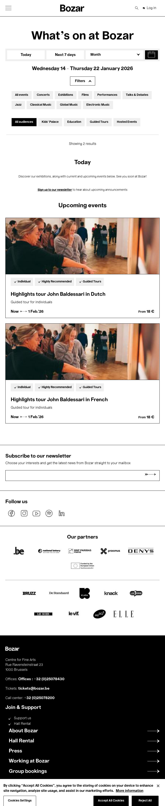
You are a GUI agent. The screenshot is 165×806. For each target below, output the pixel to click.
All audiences (24, 122)
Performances (107, 95)
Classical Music (40, 105)
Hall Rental (22, 723)
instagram (24, 513)
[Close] (158, 790)
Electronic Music (98, 105)
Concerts (43, 95)
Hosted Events (127, 122)
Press (15, 751)
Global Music (69, 105)
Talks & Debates (137, 95)
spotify (49, 513)
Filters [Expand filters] (80, 81)
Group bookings (28, 771)
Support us (22, 718)
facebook (11, 513)
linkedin (61, 513)
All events (21, 95)
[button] (8, 8)
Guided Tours (99, 122)
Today (26, 55)
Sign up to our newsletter (55, 190)
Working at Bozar (29, 761)
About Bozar (23, 731)
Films (85, 95)
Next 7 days (65, 55)
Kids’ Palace (50, 122)
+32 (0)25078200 (39, 698)
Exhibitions (65, 95)
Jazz (18, 105)
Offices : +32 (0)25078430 (41, 679)
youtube (36, 513)
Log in (151, 8)
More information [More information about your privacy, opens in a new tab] (129, 795)
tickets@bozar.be (33, 688)
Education (74, 122)
